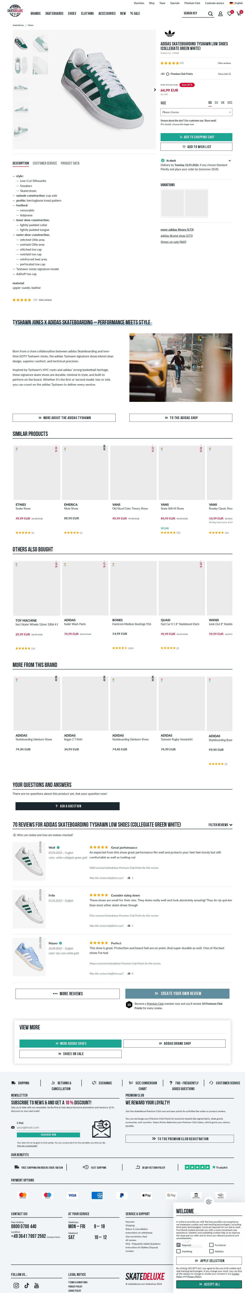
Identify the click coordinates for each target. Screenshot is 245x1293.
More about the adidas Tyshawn (64, 418)
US (210, 103)
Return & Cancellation (137, 1229)
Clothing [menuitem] (87, 14)
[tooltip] (230, 74)
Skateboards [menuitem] (54, 14)
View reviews (224, 63)
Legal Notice (77, 1275)
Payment (130, 1221)
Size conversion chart (136, 1236)
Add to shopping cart (196, 137)
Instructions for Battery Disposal (142, 1247)
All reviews (131, 1240)
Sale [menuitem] (135, 14)
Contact (130, 1251)
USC (229, 103)
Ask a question (67, 806)
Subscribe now (48, 1134)
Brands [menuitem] (36, 14)
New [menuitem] (123, 14)
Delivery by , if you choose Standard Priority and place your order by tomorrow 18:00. (196, 164)
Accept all (209, 1284)
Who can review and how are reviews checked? (43, 835)
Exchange (102, 1083)
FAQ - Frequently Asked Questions (143, 1243)
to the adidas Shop (181, 418)
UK (222, 103)
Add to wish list (196, 147)
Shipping (20, 1083)
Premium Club (155, 1003)
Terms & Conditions (77, 1282)
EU (216, 103)
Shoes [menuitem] (72, 14)
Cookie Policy (74, 1291)
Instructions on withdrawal (139, 1232)
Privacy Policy (75, 1286)
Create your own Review (177, 994)
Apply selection (209, 1261)
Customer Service (224, 1083)
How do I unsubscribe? (27, 1146)
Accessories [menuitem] (107, 14)
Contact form (53, 1237)
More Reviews (67, 994)
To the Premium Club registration (180, 1139)
